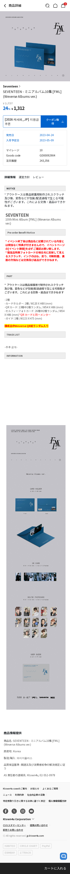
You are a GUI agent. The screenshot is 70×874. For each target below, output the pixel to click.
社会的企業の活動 (36, 794)
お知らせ (34, 788)
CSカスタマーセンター (14, 825)
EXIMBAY (10, 852)
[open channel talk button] (63, 856)
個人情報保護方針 (57, 800)
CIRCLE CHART (28, 846)
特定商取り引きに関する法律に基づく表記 (24, 800)
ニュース (7, 794)
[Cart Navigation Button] (63, 6)
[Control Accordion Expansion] (35, 819)
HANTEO (10, 846)
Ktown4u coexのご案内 (15, 788)
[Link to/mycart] (63, 6)
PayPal (46, 846)
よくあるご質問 (50, 788)
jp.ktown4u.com (35, 835)
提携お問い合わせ (39, 825)
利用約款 (19, 794)
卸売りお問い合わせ (13, 829)
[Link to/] (55, 6)
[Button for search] (47, 6)
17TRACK (25, 852)
